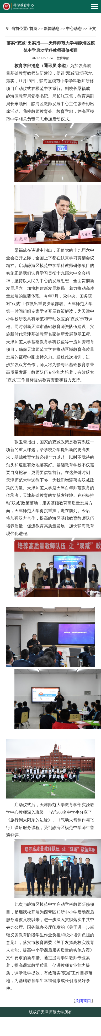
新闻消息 (52, 29)
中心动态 (74, 29)
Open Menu (94, 6)
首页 (33, 29)
